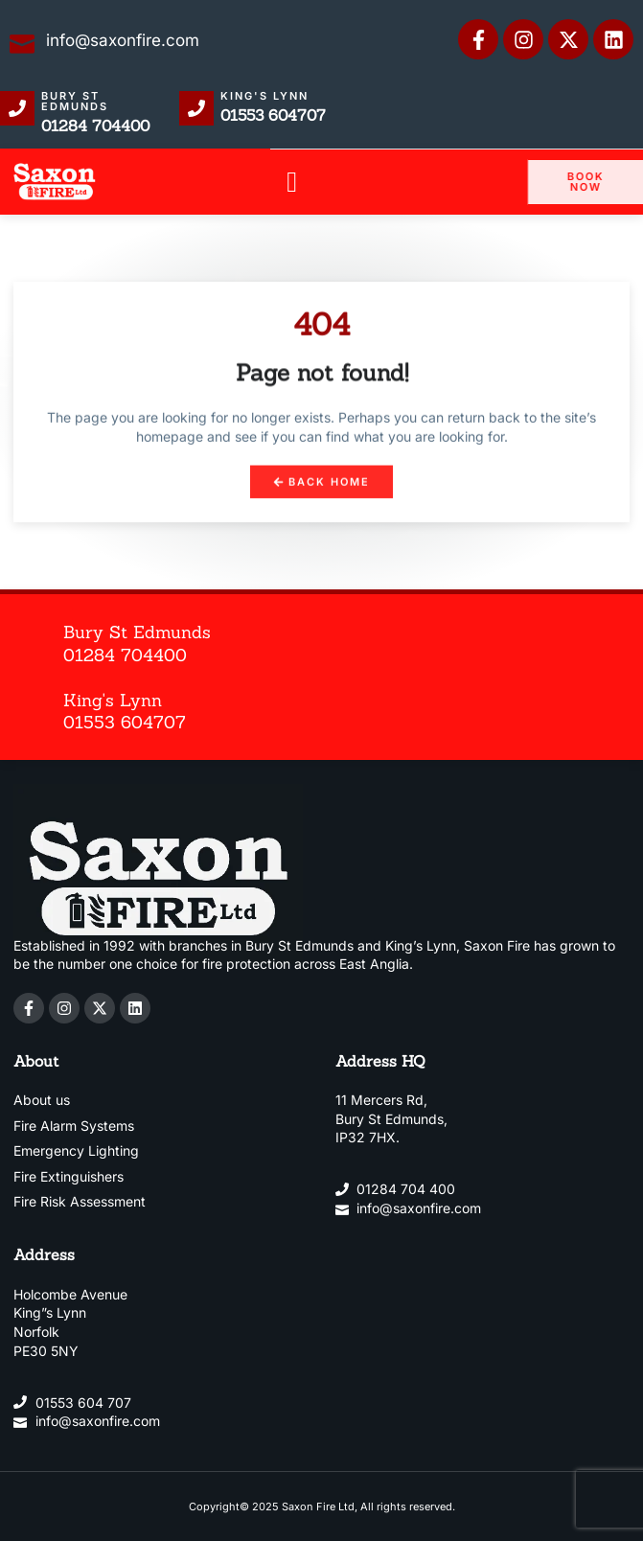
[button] (292, 182)
